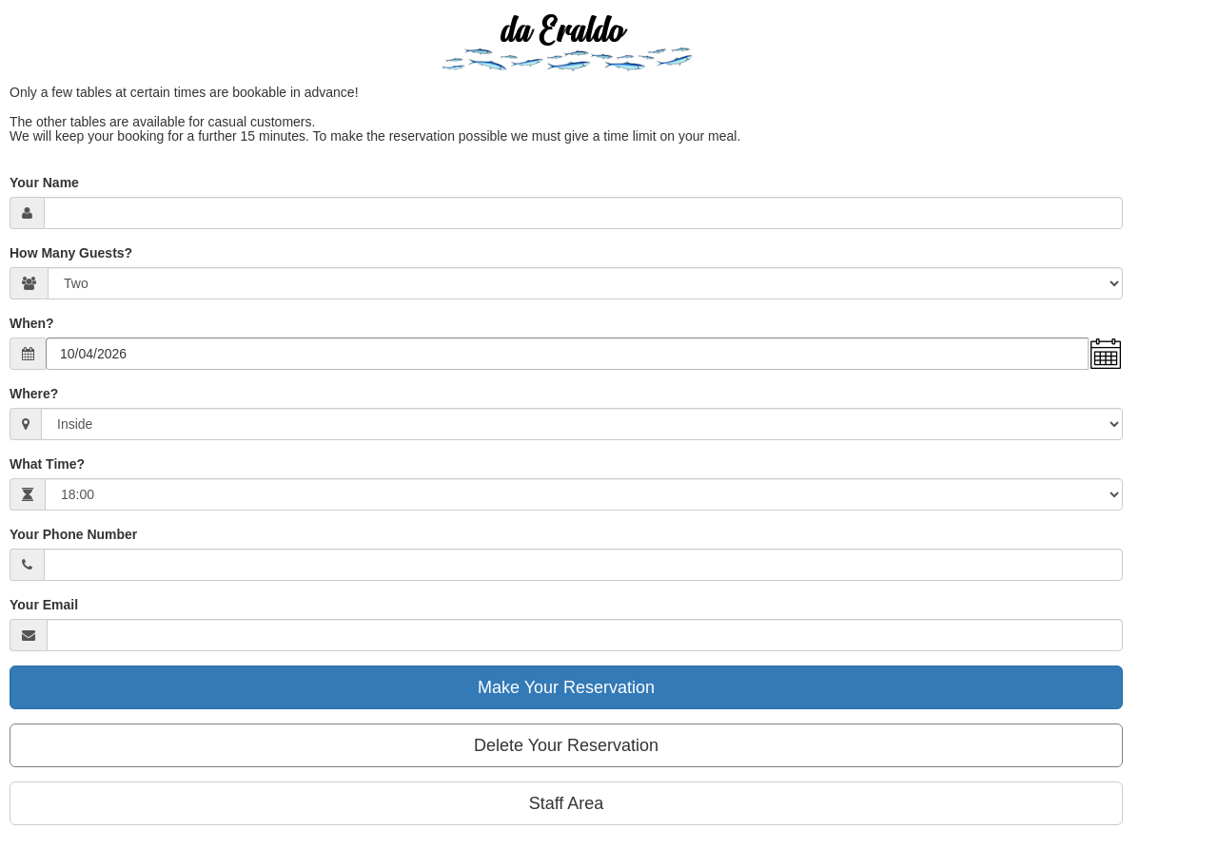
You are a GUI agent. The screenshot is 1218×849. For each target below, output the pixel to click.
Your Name (44, 182)
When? (32, 323)
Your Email (44, 604)
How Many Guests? (71, 252)
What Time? (47, 464)
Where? (34, 393)
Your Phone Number (73, 534)
